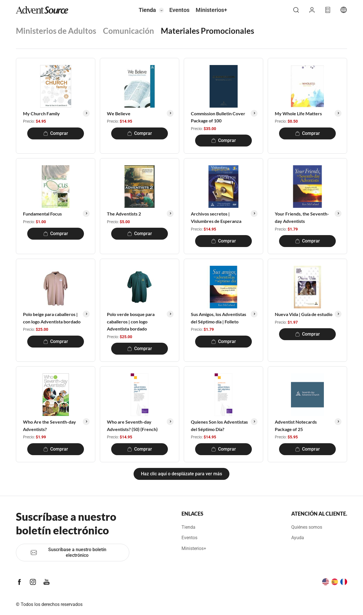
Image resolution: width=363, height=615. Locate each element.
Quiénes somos (306, 527)
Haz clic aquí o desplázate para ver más (181, 473)
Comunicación (128, 30)
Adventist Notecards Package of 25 (296, 425)
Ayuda (297, 537)
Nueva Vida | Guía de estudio (303, 314)
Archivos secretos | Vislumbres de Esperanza (216, 217)
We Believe (118, 113)
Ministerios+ (211, 10)
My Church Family (41, 113)
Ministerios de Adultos (56, 30)
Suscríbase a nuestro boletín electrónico (68, 552)
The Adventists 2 (124, 213)
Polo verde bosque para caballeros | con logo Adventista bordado (131, 321)
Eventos (179, 10)
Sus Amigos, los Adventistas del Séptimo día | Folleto (218, 317)
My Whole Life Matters (298, 113)
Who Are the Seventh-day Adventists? (49, 425)
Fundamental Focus (42, 213)
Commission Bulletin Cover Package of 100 (218, 117)
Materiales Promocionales (207, 30)
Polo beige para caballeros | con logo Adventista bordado (52, 317)
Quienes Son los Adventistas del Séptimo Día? (219, 425)
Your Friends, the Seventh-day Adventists (302, 217)
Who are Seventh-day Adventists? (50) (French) (132, 425)
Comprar (55, 133)
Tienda (147, 10)
